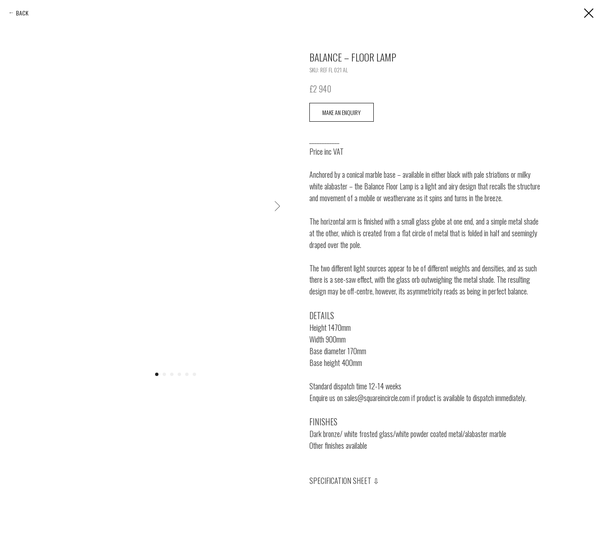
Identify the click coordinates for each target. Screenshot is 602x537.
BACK (22, 12)
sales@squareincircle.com (377, 397)
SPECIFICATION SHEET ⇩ (344, 480)
